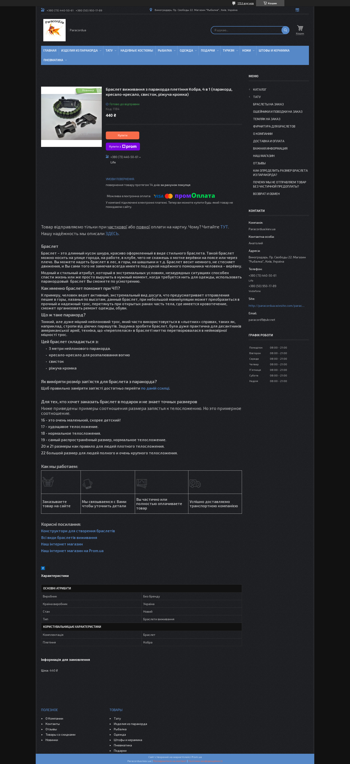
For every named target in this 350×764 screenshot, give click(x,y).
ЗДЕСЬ (112, 233)
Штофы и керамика (128, 740)
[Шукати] (285, 30)
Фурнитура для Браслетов (274, 126)
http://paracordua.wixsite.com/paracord (276, 305)
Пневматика (53, 60)
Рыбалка (165, 50)
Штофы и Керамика (274, 50)
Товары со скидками (60, 734)
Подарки (208, 50)
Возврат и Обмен (266, 194)
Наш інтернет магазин (62, 544)
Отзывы (259, 163)
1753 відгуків (246, 3)
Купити (122, 135)
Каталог (260, 89)
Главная (49, 50)
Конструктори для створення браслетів (78, 530)
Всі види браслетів (58, 537)
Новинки (52, 740)
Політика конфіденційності (205, 760)
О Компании (263, 134)
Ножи (246, 50)
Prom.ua (197, 756)
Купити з (123, 147)
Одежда (186, 50)
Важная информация (270, 148)
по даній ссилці (155, 388)
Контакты (53, 724)
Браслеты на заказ (268, 104)
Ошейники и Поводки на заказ (277, 111)
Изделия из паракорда (79, 50)
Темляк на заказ (266, 119)
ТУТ (224, 226)
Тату (109, 50)
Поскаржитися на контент (169, 760)
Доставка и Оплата (268, 141)
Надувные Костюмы (137, 50)
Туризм (228, 50)
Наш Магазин (264, 156)
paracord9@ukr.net (262, 319)
